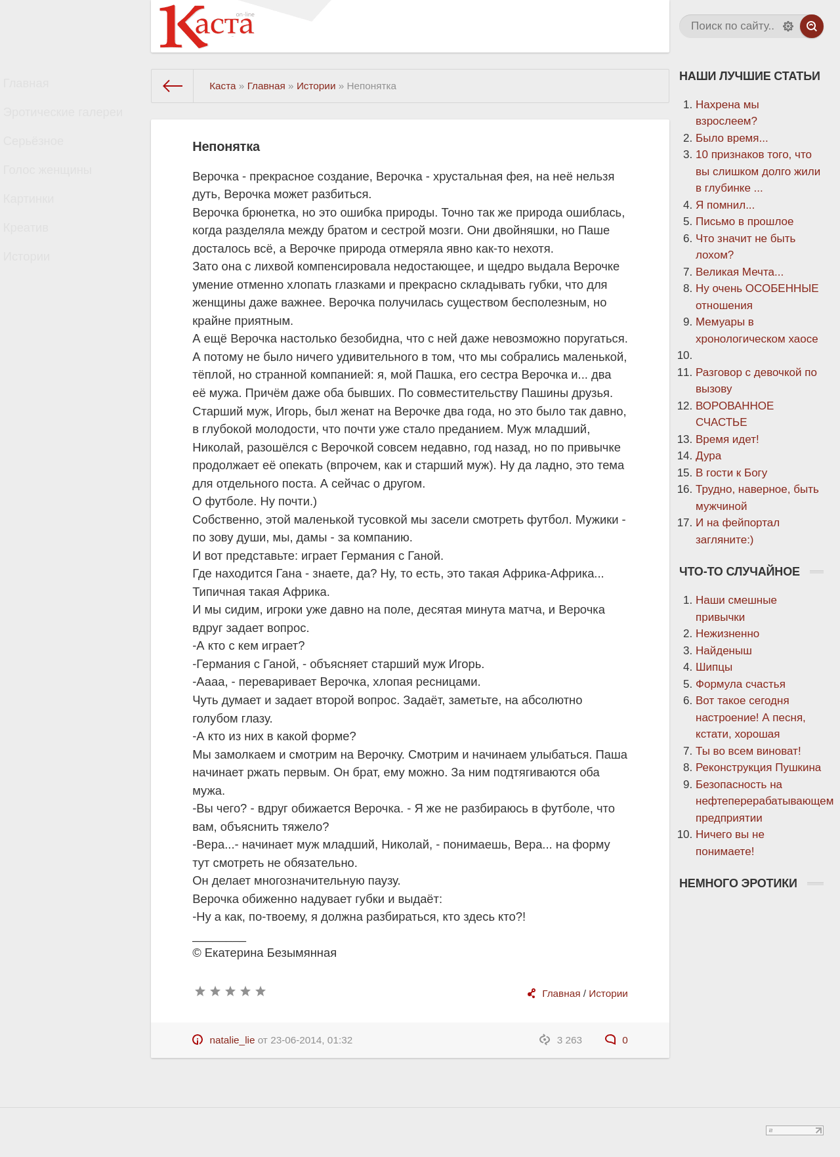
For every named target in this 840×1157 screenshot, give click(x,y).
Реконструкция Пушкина (758, 767)
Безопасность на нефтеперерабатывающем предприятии (764, 801)
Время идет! (727, 439)
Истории (38, 295)
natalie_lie (232, 1039)
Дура (708, 456)
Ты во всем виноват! (748, 751)
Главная (37, 86)
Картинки (40, 225)
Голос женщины (57, 190)
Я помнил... (725, 205)
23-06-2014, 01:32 (311, 1039)
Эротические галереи (71, 121)
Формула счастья (741, 684)
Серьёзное (44, 156)
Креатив (37, 260)
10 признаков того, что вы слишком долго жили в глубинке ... (758, 171)
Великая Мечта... (740, 272)
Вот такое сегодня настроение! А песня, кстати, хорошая (751, 717)
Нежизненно (727, 633)
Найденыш (724, 650)
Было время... (732, 138)
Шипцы (714, 667)
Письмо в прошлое (744, 221)
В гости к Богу (731, 473)
